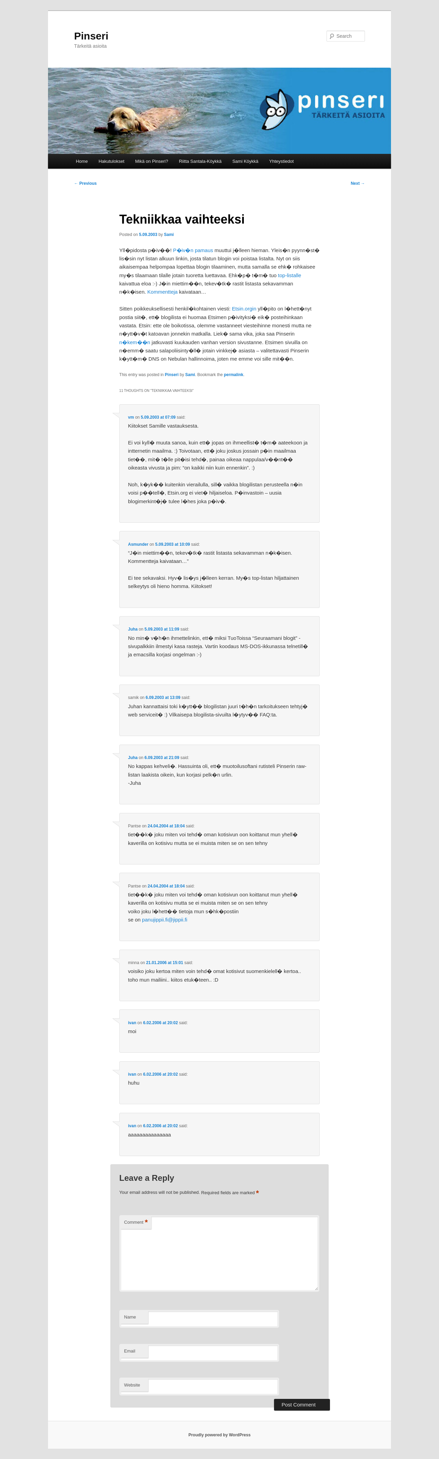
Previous (85, 183)
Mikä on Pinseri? (151, 161)
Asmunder (138, 544)
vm (131, 417)
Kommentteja (162, 292)
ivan (132, 1022)
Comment (136, 1223)
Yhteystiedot (281, 161)
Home (82, 161)
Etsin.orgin (244, 309)
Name (130, 1317)
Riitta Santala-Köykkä (200, 161)
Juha (133, 629)
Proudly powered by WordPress (219, 1435)
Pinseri (91, 36)
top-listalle (289, 275)
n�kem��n (134, 342)
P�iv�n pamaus (193, 250)
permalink (234, 374)
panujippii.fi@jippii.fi (164, 920)
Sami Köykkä (245, 161)
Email (129, 1351)
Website (132, 1385)
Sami (169, 234)
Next (358, 183)
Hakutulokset (111, 161)
